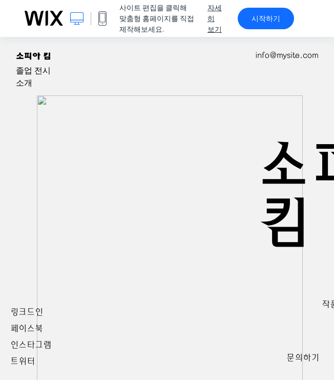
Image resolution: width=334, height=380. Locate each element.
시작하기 (266, 18)
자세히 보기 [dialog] (214, 18)
